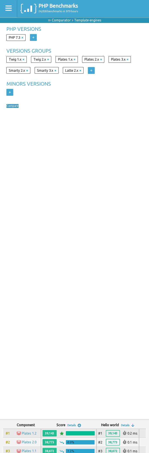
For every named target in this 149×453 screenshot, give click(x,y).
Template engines (87, 20)
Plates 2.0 (29, 442)
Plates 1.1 (29, 451)
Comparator (61, 20)
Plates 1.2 (29, 433)
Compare (13, 106)
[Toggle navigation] (8, 8)
